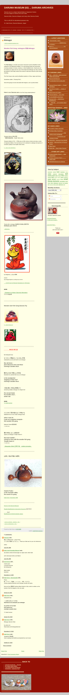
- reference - (7, 229)
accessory (50, 171)
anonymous (7, 561)
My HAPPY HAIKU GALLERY (56, 128)
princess (58, 179)
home (59, 175)
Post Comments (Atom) (13, 654)
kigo (52, 177)
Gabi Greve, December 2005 (11, 497)
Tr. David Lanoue (8, 403)
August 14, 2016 (8, 592)
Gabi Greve (7, 595)
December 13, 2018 (9, 631)
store (52, 183)
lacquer (55, 177)
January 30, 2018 (8, 616)
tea (63, 183)
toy (48, 184)
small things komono (38, 530)
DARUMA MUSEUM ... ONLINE (13, 665)
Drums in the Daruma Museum (11, 505)
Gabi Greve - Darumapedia (11, 577)
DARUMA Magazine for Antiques (57, 161)
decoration (60, 174)
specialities (62, 181)
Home (22, 651)
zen (64, 184)
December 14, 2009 (9, 575)
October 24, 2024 (8, 642)
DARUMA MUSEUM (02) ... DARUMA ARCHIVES (28, 8)
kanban (49, 177)
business (62, 171)
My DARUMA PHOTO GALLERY (57, 80)
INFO (62, 175)
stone (49, 183)
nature (62, 177)
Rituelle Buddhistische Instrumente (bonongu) (15, 509)
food (53, 175)
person (54, 179)
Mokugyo (8, 40)
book (58, 172)
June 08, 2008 (7, 547)
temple (66, 183)
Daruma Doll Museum (54, 78)
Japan (66, 175)
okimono (66, 177)
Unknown (6, 537)
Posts (51, 196)
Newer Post (4, 651)
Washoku (51, 184)
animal (54, 171)
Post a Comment (7, 645)
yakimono (60, 184)
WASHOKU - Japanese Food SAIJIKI (58, 140)
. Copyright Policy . (51, 224)
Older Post (41, 651)
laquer (59, 177)
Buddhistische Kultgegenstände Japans (13, 513)
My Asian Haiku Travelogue (55, 130)
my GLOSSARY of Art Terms (56, 97)
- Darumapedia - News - (55, 40)
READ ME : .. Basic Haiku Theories (57, 148)
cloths (49, 174)
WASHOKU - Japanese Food (12, 668)
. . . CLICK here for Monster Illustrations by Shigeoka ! (17, 282)
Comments (52, 199)
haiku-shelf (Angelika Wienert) (12, 550)
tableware (56, 183)
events (50, 175)
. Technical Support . (51, 218)
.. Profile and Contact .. (52, 220)
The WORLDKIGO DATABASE (12, 667)
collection (55, 174)
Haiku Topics (52, 146)
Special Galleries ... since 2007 (56, 94)
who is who (55, 184)
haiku (56, 175)
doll (66, 174)
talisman (60, 183)
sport (66, 181)
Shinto (61, 179)
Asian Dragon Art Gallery (55, 92)
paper (49, 179)
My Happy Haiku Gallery (11, 666)
